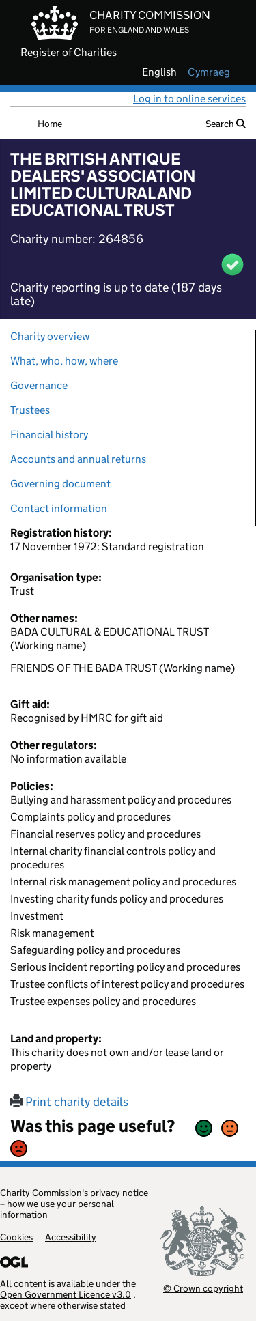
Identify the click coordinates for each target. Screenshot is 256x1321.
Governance (39, 385)
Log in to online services (189, 98)
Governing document (60, 483)
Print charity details (69, 1101)
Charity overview (49, 336)
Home (50, 123)
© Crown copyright (203, 1288)
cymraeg (209, 72)
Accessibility (70, 1237)
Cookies (16, 1237)
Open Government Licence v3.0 (65, 1294)
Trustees (30, 409)
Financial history (49, 434)
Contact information (58, 508)
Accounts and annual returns (78, 459)
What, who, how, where (64, 360)
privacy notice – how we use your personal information (74, 1204)
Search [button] (225, 123)
